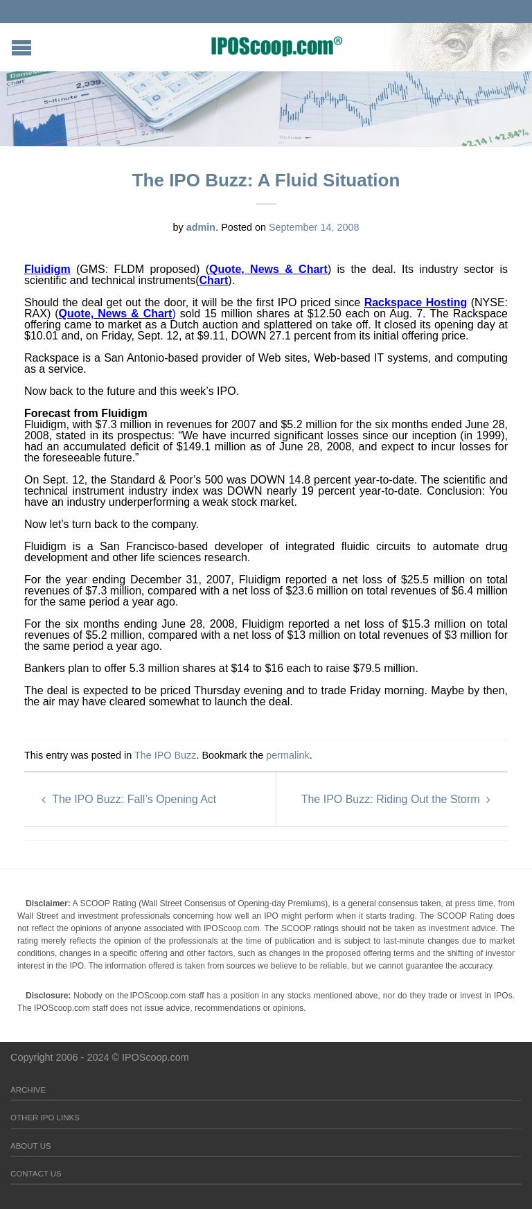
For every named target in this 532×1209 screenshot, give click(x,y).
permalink (287, 755)
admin (200, 227)
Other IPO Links (45, 1117)
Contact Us (36, 1174)
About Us (30, 1146)
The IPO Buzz (165, 755)
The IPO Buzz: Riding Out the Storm (395, 799)
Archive (28, 1090)
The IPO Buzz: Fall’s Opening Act (129, 799)
